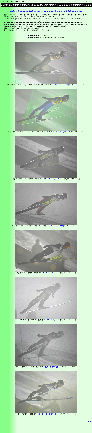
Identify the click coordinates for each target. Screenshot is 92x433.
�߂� (87, 1)
